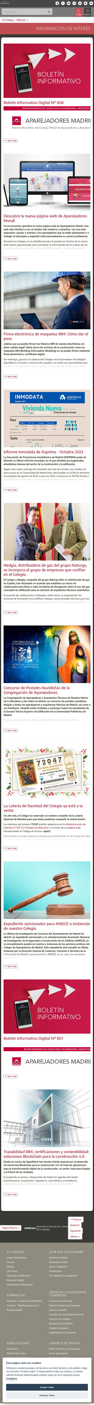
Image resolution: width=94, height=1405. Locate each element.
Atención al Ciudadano (60, 1318)
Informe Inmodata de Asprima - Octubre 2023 (43, 451)
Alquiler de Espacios (58, 1327)
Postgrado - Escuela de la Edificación (24, 1300)
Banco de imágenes (58, 1353)
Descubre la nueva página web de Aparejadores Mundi (45, 218)
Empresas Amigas (15, 1280)
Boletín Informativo (16, 1353)
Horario (10, 1262)
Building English (14, 1309)
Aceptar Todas (47, 1387)
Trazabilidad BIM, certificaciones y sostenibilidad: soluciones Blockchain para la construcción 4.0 (46, 1154)
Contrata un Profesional (60, 1300)
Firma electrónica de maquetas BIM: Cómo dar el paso (46, 336)
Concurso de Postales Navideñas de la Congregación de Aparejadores (37, 690)
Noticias (11, 1266)
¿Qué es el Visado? (58, 1309)
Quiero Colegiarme (58, 1266)
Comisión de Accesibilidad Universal (66, 1314)
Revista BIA (12, 1348)
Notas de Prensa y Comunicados (64, 1348)
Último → (75, 1236)
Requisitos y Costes (58, 1262)
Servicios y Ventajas (58, 1257)
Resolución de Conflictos (61, 1323)
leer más (12, 140)
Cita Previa (12, 1271)
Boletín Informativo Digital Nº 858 (34, 102)
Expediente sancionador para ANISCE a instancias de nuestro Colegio (47, 926)
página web (74, 827)
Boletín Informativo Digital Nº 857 (33, 1038)
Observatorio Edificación (18, 1275)
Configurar (11, 1378)
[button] (10, 1228)
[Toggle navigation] (87, 12)
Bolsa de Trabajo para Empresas (64, 1305)
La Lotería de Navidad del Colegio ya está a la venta (43, 808)
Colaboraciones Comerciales (62, 1332)
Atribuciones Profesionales (20, 1284)
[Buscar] (27, 11)
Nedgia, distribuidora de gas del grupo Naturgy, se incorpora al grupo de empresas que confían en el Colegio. (45, 570)
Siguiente (75, 1230)
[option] (25, 1257)
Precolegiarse (55, 1271)
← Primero (75, 1219)
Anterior (74, 1225)
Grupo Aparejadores (16, 1257)
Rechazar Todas (47, 1395)
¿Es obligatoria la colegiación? (63, 1275)
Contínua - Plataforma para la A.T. (23, 1305)
